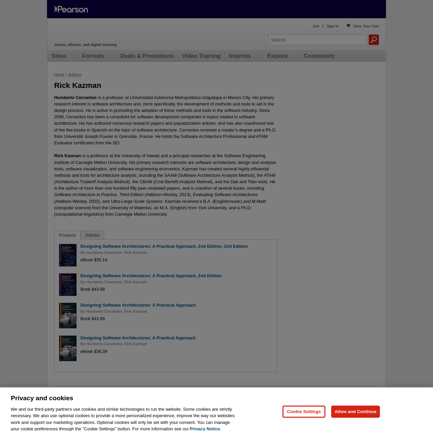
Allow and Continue (356, 419)
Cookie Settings (304, 419)
